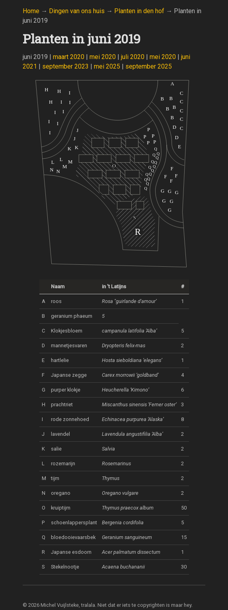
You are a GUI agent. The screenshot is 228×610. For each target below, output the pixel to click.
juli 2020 (132, 57)
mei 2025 (107, 66)
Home (31, 11)
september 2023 (65, 66)
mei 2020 (103, 57)
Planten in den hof (139, 11)
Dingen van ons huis (77, 11)
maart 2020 (68, 57)
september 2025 (148, 66)
